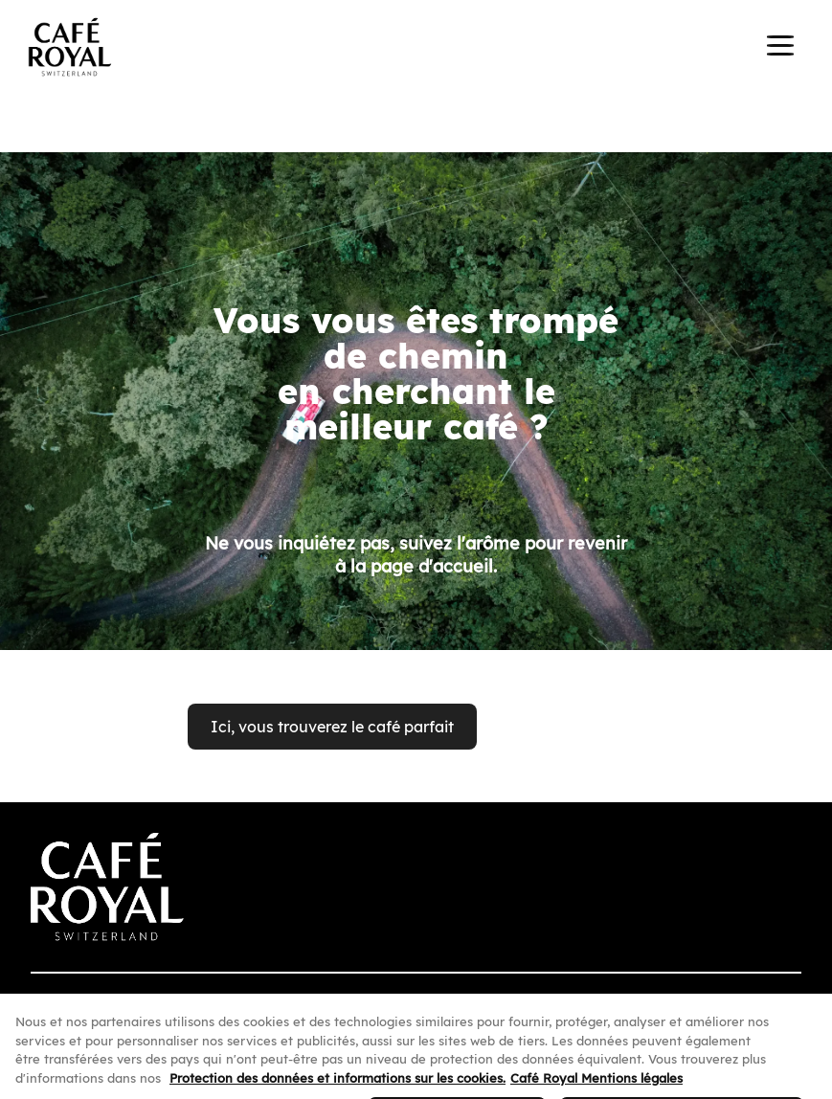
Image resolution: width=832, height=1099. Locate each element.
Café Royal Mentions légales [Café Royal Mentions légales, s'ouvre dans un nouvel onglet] (596, 1085)
